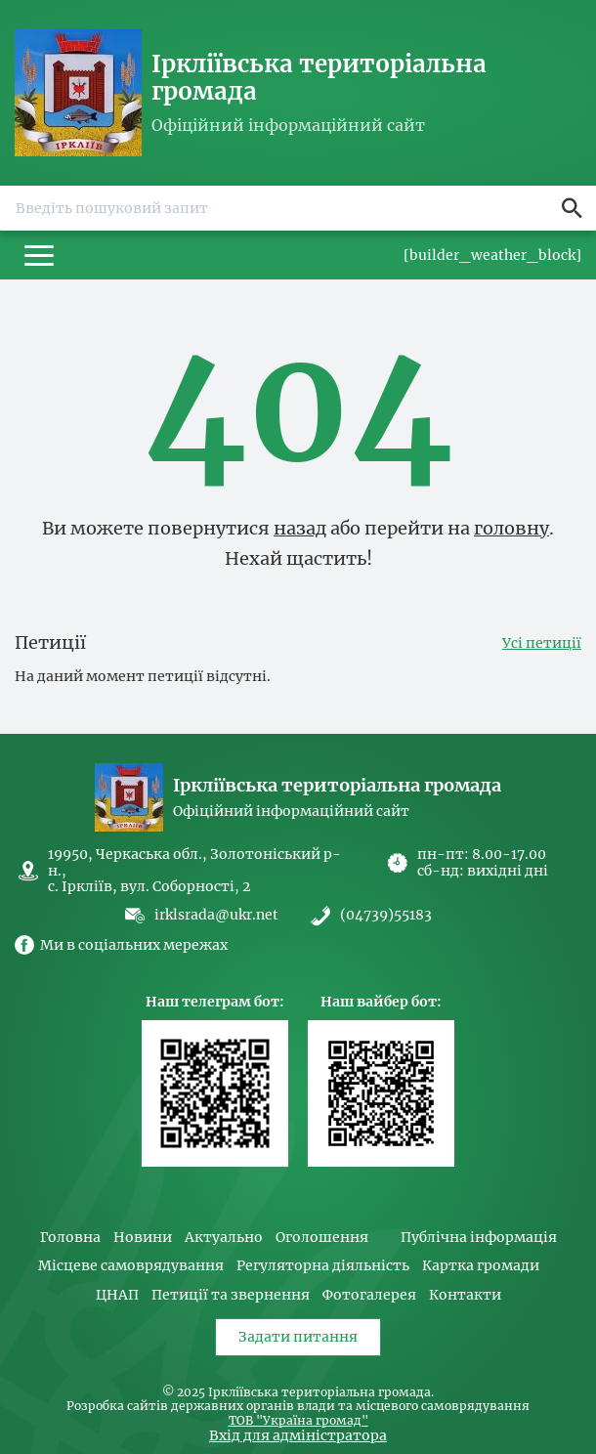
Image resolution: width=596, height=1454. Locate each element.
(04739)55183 (386, 915)
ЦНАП (117, 1295)
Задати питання (298, 1337)
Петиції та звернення (230, 1295)
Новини (142, 1237)
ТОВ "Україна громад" (298, 1421)
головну (511, 528)
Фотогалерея (369, 1295)
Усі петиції (541, 643)
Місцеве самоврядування (131, 1266)
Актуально (224, 1237)
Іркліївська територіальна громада (319, 78)
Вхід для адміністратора (298, 1435)
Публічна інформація (479, 1237)
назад (300, 528)
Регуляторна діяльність (322, 1266)
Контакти (465, 1295)
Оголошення (322, 1237)
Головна (70, 1237)
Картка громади (480, 1266)
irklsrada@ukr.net (216, 914)
